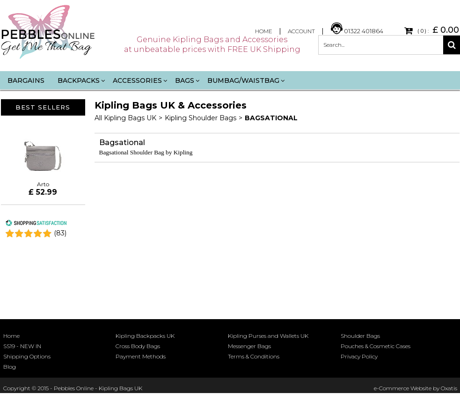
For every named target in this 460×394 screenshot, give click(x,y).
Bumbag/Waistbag (243, 80)
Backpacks (79, 80)
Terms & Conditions (253, 356)
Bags (184, 80)
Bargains (25, 80)
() (60, 233)
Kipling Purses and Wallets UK (268, 335)
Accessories (137, 80)
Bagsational (271, 118)
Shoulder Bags (360, 335)
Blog (9, 366)
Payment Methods (141, 356)
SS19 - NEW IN (22, 346)
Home (11, 335)
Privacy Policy (359, 356)
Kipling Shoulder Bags (200, 118)
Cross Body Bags (138, 346)
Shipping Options (27, 356)
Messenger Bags (249, 346)
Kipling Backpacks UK (145, 335)
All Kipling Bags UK (125, 118)
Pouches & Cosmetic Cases (375, 346)
